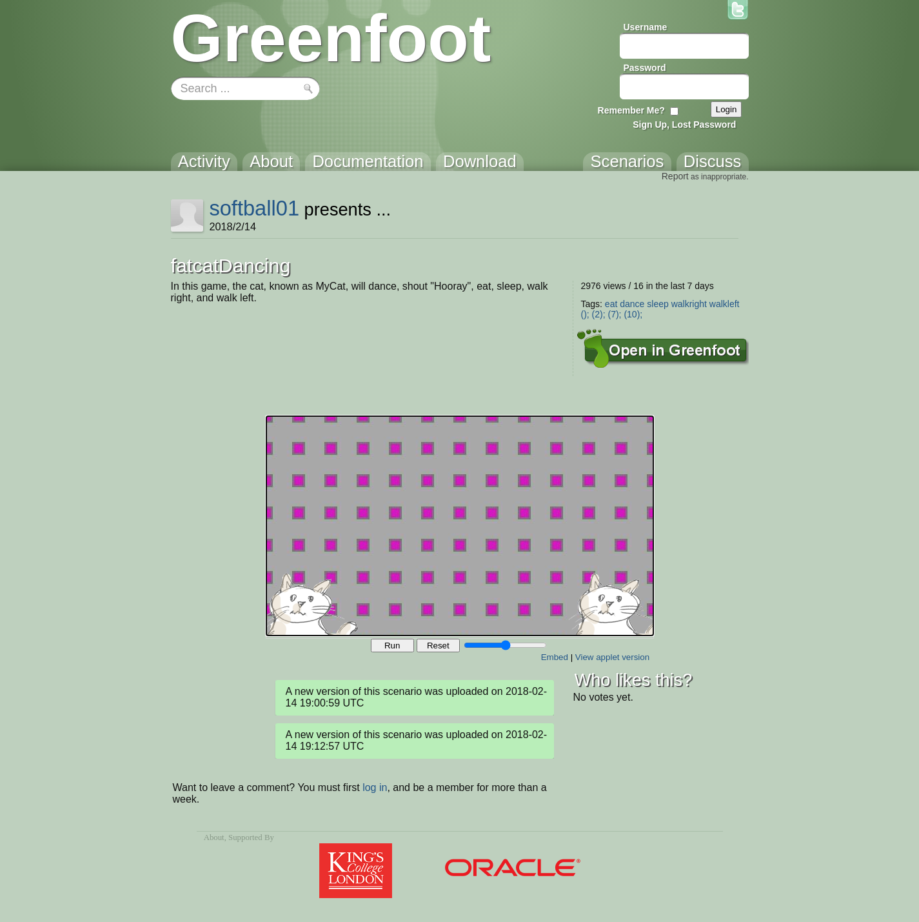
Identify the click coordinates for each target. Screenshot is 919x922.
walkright (689, 304)
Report (675, 176)
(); (585, 314)
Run (392, 645)
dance (632, 304)
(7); (615, 314)
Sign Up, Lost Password (684, 124)
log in (374, 787)
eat (611, 304)
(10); (633, 314)
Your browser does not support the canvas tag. (459, 526)
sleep (657, 304)
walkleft (724, 304)
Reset (438, 645)
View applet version (612, 657)
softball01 (254, 208)
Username (645, 27)
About (214, 837)
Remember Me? (631, 110)
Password (645, 68)
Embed (554, 657)
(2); (599, 314)
